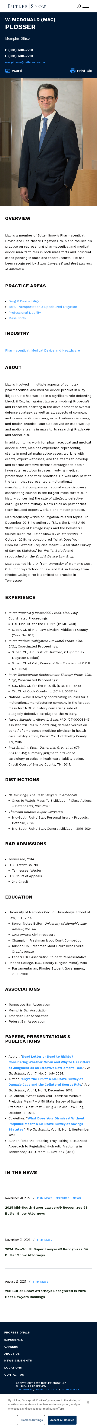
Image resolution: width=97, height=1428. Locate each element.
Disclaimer (24, 1389)
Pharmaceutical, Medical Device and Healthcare (42, 350)
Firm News (44, 1198)
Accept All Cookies (62, 1420)
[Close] (88, 1402)
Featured (62, 1198)
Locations (13, 1367)
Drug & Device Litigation (27, 301)
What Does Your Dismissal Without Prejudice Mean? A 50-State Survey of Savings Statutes (47, 1124)
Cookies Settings (32, 1420)
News (77, 1198)
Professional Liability (25, 313)
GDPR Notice (71, 1389)
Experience (13, 1339)
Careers (11, 1346)
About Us (12, 1353)
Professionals (17, 1332)
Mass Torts (17, 318)
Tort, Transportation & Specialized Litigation (43, 307)
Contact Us (14, 1374)
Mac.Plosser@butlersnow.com (25, 62)
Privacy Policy (46, 1389)
